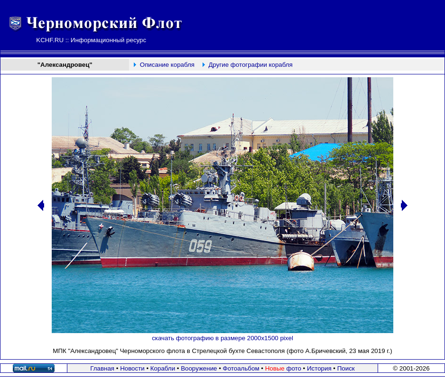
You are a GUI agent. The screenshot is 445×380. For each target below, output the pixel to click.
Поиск (346, 368)
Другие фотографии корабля (250, 64)
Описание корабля (167, 64)
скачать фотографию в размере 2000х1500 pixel (222, 338)
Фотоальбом (241, 368)
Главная (102, 368)
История (319, 368)
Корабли (162, 368)
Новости (132, 368)
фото (283, 368)
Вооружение (199, 368)
